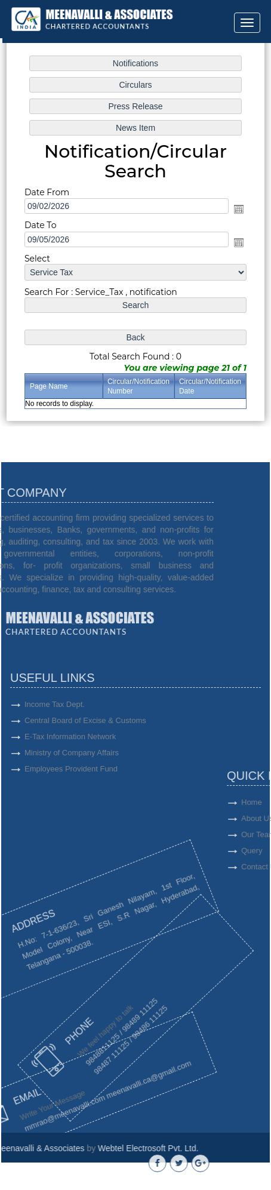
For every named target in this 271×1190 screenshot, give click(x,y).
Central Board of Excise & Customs (85, 763)
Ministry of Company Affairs (71, 795)
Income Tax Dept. (54, 747)
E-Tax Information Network (70, 779)
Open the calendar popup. (237, 209)
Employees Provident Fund (71, 811)
